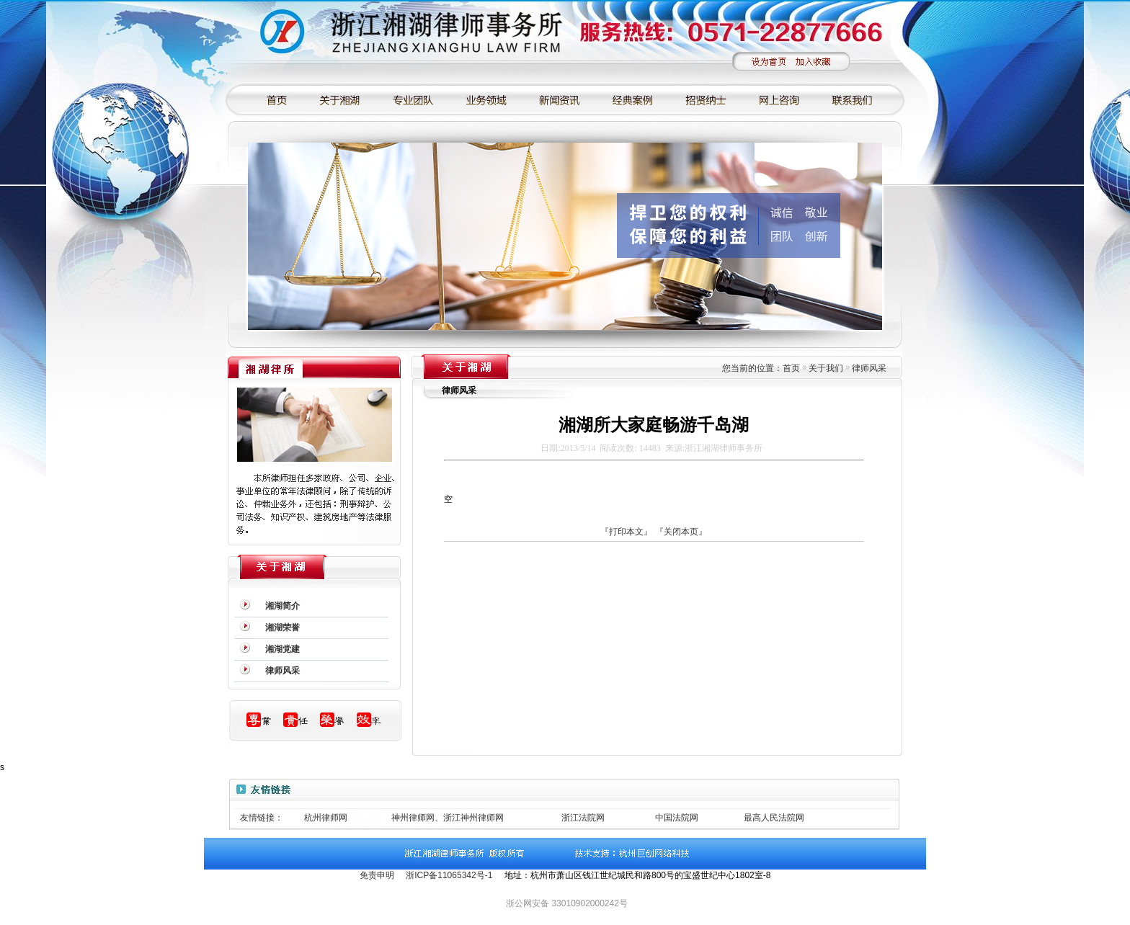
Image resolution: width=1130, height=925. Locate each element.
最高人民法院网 (774, 818)
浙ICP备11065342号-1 (449, 875)
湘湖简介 (282, 606)
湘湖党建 (282, 649)
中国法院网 (676, 818)
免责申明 (377, 875)
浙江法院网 (583, 818)
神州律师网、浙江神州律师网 (447, 818)
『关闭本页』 (681, 532)
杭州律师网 (325, 818)
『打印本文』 (626, 532)
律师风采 (282, 671)
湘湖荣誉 (282, 627)
